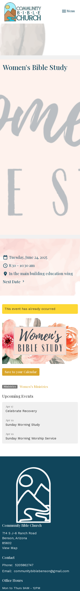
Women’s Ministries (34, 386)
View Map (9, 548)
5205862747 (24, 565)
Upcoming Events (17, 396)
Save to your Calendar (21, 372)
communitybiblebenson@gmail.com (41, 571)
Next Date (14, 281)
